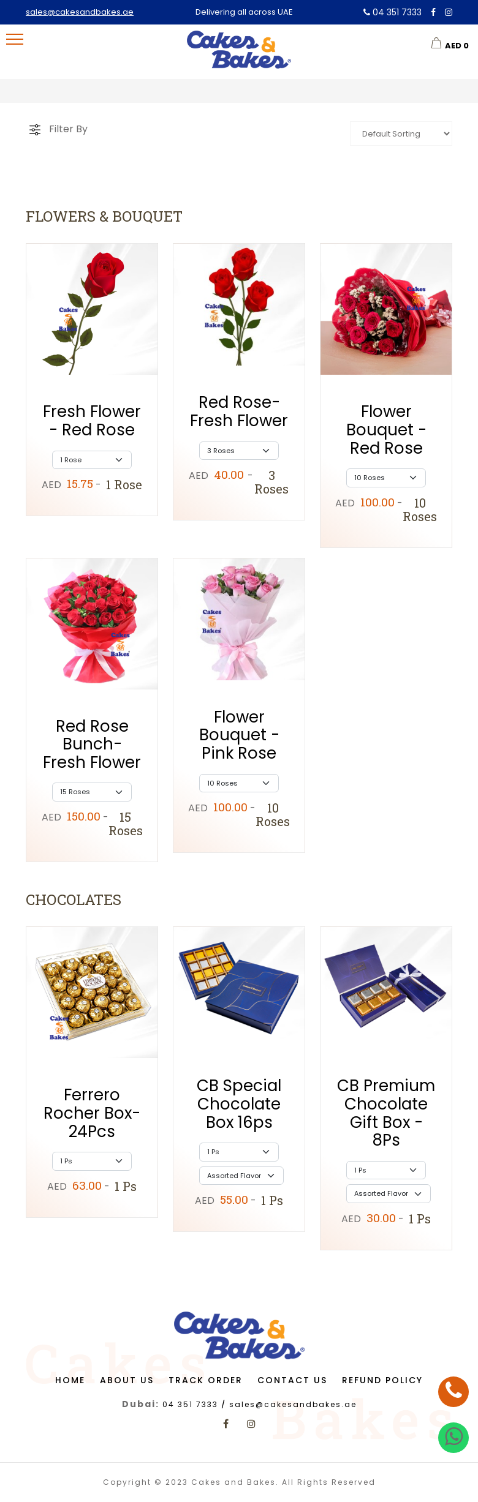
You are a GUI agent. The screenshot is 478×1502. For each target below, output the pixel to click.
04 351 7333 (392, 12)
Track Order (206, 1380)
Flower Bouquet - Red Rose (386, 429)
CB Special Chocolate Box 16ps (239, 1104)
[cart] (450, 43)
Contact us (292, 1380)
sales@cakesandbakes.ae (80, 12)
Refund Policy (382, 1380)
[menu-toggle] (14, 39)
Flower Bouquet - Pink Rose (239, 735)
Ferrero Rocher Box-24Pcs (92, 1113)
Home (70, 1380)
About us (127, 1380)
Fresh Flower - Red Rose (92, 420)
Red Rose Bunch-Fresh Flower (92, 744)
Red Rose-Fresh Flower (239, 411)
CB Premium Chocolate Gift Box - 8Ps (386, 1113)
